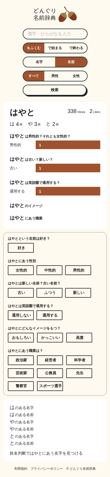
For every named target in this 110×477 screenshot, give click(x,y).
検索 (54, 90)
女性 (76, 76)
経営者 (50, 360)
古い (21, 292)
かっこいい (50, 337)
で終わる (76, 48)
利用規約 (20, 469)
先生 (80, 373)
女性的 (21, 270)
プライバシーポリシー (47, 469)
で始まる (55, 48)
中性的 (50, 270)
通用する (50, 315)
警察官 (21, 386)
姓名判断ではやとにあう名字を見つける (46, 453)
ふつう (50, 292)
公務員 (50, 373)
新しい (78, 292)
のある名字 (22, 407)
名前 (71, 62)
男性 (54, 76)
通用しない (21, 315)
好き (21, 248)
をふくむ (34, 48)
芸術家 (21, 373)
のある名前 (22, 414)
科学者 (79, 360)
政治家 (21, 360)
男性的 (78, 270)
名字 (39, 62)
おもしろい (21, 337)
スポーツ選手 (50, 386)
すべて (33, 76)
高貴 (80, 337)
